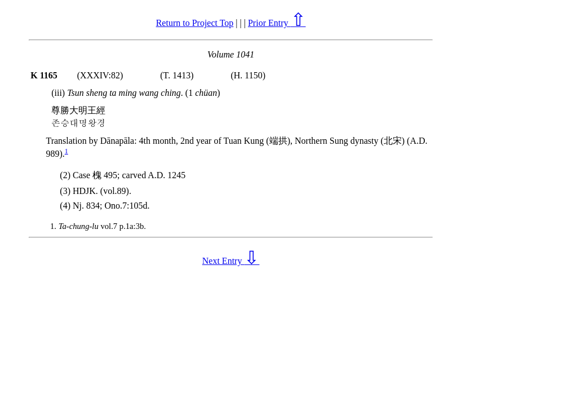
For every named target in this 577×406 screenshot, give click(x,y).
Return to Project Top (195, 23)
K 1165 (43, 75)
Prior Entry (277, 23)
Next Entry (231, 261)
